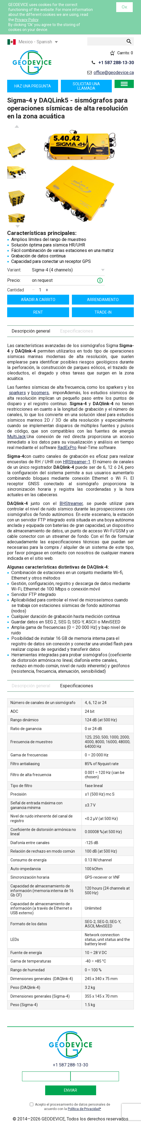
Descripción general (31, 331)
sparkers (17, 392)
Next (17, 226)
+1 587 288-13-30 (116, 62)
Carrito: (125, 53)
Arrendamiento (103, 299)
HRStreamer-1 (76, 461)
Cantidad (15, 290)
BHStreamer (71, 503)
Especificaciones (76, 331)
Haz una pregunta (32, 86)
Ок (124, 7)
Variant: (14, 270)
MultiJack (16, 436)
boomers (40, 392)
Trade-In (103, 312)
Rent (38, 312)
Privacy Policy (26, 20)
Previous (17, 126)
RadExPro (67, 447)
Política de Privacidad (84, 1109)
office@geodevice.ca (114, 72)
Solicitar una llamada (86, 86)
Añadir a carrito (38, 299)
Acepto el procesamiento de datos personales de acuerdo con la (72, 1107)
